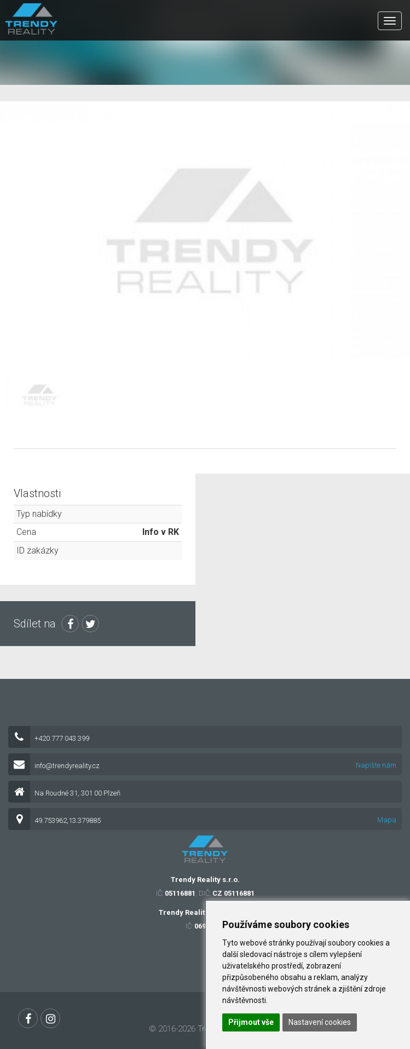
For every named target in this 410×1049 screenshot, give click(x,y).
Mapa (386, 820)
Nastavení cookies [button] (319, 1022)
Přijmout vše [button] (251, 1022)
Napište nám (376, 765)
